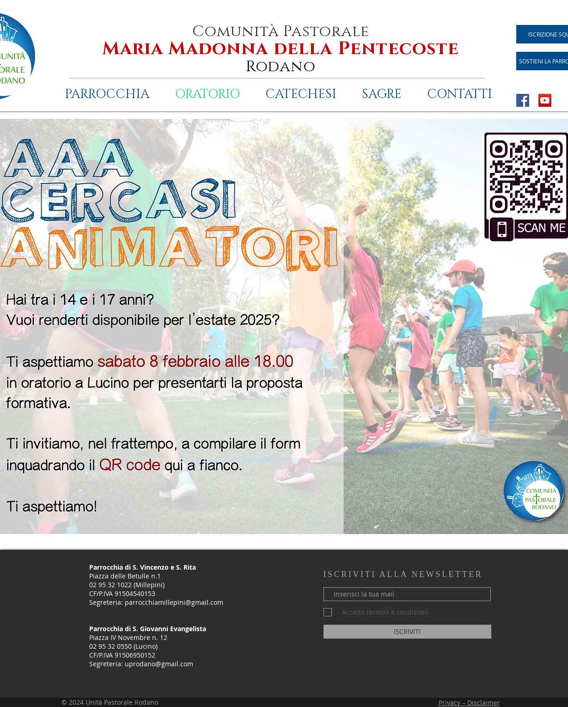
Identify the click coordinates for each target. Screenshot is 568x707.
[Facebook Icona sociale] (522, 100)
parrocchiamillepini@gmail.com (174, 602)
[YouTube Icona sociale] (544, 100)
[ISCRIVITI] (407, 632)
